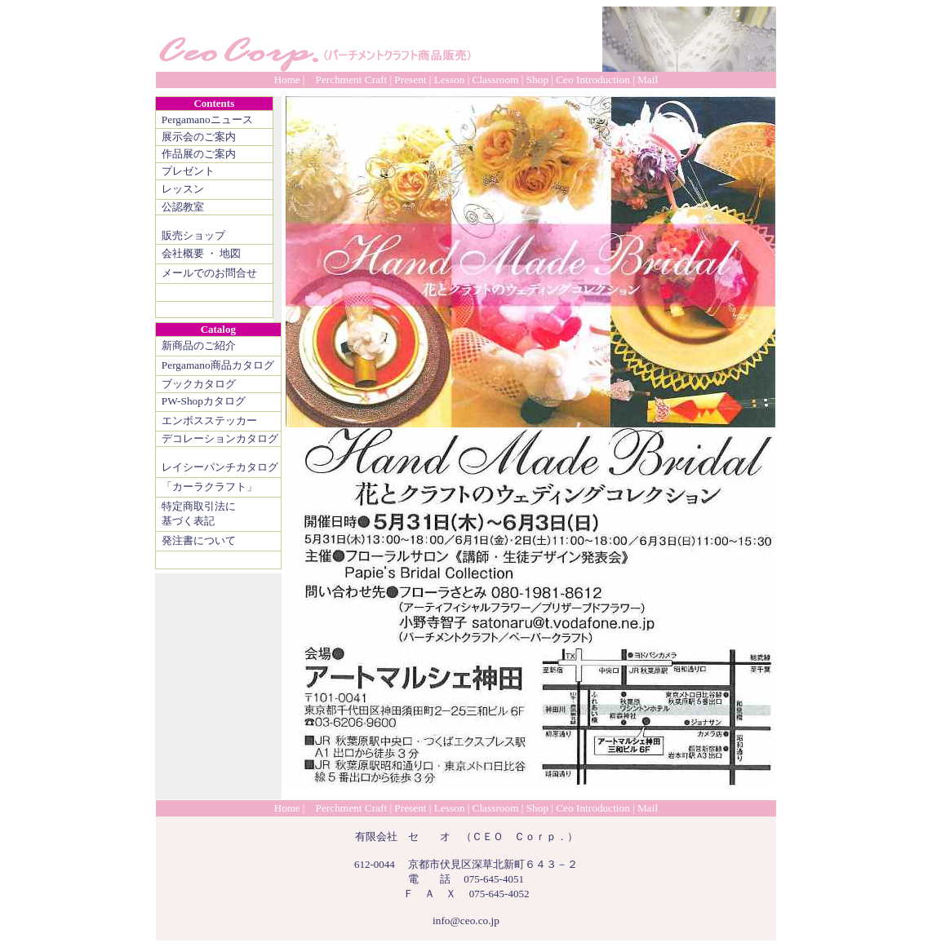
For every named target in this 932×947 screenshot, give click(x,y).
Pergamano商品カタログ (218, 365)
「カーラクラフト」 (209, 486)
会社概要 (183, 253)
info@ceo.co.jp (466, 920)
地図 (230, 253)
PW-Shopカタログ (204, 401)
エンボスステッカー (209, 420)
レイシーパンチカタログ (220, 467)
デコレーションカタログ (220, 438)
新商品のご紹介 (199, 345)
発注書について (199, 540)
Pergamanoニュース (207, 119)
